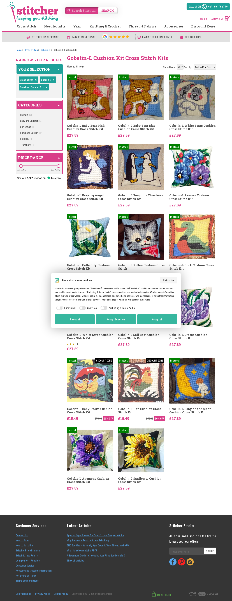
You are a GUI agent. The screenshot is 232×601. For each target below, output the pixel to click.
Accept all (157, 319)
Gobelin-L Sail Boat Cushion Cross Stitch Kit (138, 336)
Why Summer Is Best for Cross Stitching (88, 540)
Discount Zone (203, 26)
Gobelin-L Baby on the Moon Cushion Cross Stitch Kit (190, 410)
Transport (27, 144)
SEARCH (107, 10)
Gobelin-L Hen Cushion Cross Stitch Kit (139, 410)
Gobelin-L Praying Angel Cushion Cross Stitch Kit (85, 197)
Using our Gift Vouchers (28, 560)
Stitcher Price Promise (28, 550)
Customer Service (25, 565)
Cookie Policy (61, 593)
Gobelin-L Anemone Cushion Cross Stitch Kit (88, 480)
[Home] (19, 50)
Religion (26, 138)
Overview (169, 280)
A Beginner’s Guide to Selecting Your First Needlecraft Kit (97, 555)
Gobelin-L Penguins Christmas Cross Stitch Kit (140, 197)
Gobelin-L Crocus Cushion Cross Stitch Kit (188, 336)
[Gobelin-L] (46, 50)
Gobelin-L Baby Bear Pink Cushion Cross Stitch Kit (86, 127)
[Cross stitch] (31, 50)
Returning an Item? (26, 575)
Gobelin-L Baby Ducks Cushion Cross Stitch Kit (89, 410)
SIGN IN (204, 18)
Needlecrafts (54, 26)
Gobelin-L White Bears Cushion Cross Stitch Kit (192, 127)
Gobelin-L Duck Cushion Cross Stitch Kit (191, 266)
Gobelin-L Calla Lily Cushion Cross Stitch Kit (88, 266)
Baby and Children (31, 120)
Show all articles (75, 560)
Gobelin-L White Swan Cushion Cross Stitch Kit (90, 336)
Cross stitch (26, 26)
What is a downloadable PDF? (82, 550)
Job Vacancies (23, 593)
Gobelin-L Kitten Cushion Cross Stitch (141, 266)
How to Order (22, 540)
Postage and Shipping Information (34, 570)
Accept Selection (116, 319)
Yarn (77, 26)
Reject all (75, 319)
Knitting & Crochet (105, 26)
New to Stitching (24, 545)
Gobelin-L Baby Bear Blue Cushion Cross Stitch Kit (136, 127)
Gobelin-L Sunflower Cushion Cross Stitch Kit (139, 480)
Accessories (173, 26)
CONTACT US (216, 18)
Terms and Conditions (27, 580)
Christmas (27, 126)
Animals (26, 114)
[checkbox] (65, 308)
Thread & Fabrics (142, 26)
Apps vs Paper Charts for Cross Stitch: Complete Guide (95, 535)
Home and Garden (31, 132)
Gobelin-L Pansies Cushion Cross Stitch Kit (189, 197)
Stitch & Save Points (27, 555)
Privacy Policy (42, 593)
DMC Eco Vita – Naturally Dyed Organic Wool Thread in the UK (98, 545)
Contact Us (22, 535)
